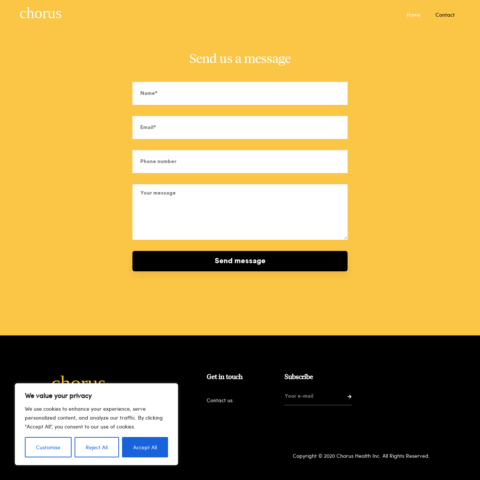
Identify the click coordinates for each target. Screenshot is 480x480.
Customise (48, 447)
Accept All (145, 447)
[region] (96, 424)
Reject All (97, 447)
